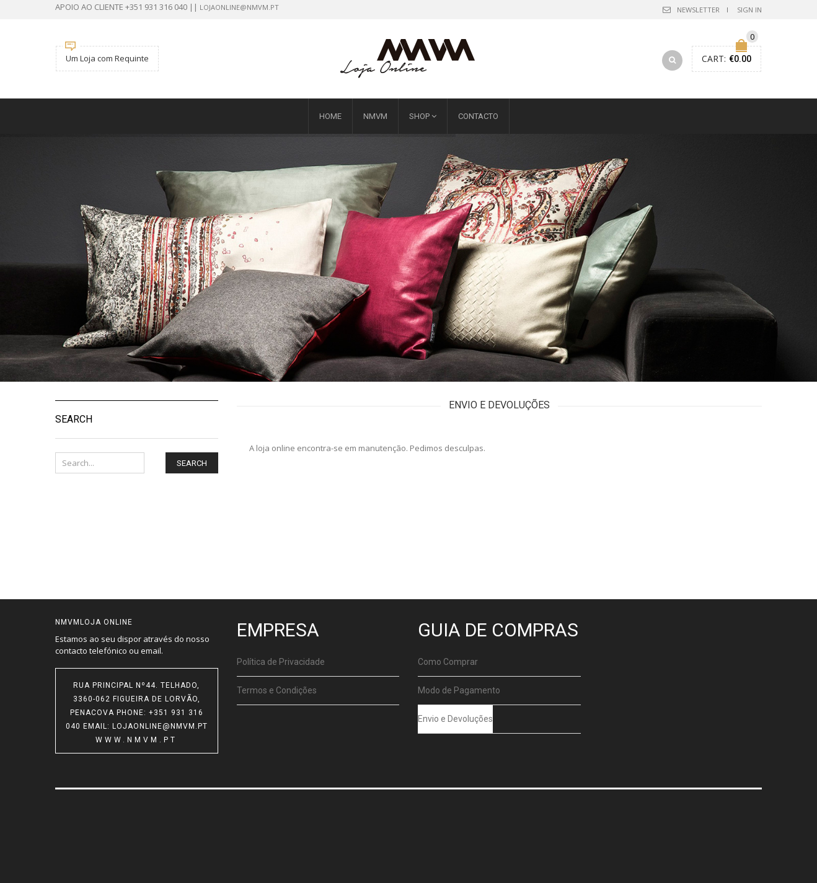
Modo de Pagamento (459, 690)
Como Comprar (448, 662)
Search (192, 463)
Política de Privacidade (281, 662)
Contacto (478, 116)
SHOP (419, 116)
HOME (330, 116)
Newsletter (698, 9)
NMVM (375, 116)
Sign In (749, 9)
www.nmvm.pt (136, 740)
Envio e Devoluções (455, 719)
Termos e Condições (277, 690)
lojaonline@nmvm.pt (239, 7)
